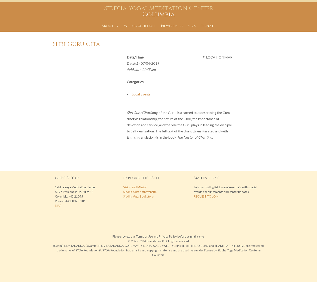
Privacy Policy (168, 236)
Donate (208, 26)
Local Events (141, 94)
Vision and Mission (135, 187)
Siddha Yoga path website (140, 192)
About (107, 26)
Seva (192, 26)
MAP (58, 205)
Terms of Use (144, 236)
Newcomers (172, 26)
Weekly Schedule (140, 26)
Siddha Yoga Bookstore (138, 196)
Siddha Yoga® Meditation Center (158, 8)
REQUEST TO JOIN (206, 196)
